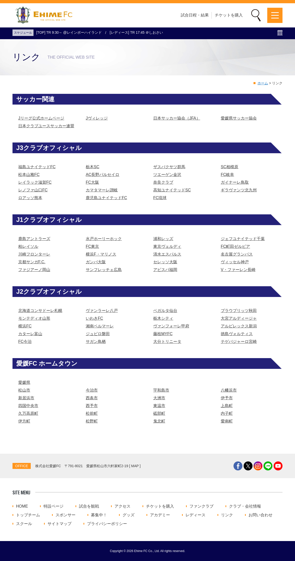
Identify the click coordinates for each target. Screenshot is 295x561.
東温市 (159, 406)
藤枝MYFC (162, 334)
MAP (135, 466)
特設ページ (54, 506)
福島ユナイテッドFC (37, 167)
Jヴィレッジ (97, 118)
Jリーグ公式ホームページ (41, 118)
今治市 (92, 390)
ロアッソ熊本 (30, 198)
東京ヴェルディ (167, 246)
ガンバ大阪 (96, 262)
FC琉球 (159, 198)
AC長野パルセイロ (102, 174)
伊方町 (24, 421)
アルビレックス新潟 (239, 326)
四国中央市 (28, 406)
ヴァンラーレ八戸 (102, 310)
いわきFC (94, 318)
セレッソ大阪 (165, 262)
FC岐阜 (227, 174)
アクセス (122, 506)
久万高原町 (28, 413)
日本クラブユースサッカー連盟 (46, 126)
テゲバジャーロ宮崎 (239, 341)
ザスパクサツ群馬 (169, 167)
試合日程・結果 (195, 15)
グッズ (128, 515)
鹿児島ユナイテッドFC (106, 198)
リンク (227, 515)
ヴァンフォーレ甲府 (171, 326)
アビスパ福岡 (165, 270)
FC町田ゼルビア (235, 246)
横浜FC (25, 326)
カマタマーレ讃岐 (102, 190)
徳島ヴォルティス (237, 334)
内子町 (227, 413)
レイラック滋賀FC (35, 182)
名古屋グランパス (237, 254)
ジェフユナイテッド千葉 (243, 239)
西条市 (92, 398)
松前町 (92, 413)
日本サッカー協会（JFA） (176, 118)
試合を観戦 (89, 506)
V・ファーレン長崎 (238, 270)
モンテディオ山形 (34, 318)
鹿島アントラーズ (34, 239)
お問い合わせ (260, 515)
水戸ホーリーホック (104, 239)
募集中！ (99, 515)
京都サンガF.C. (31, 262)
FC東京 (92, 246)
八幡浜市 (229, 390)
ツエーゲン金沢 (167, 174)
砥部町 (159, 413)
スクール (24, 524)
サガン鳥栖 (96, 341)
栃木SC (92, 167)
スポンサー (66, 515)
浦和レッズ (163, 239)
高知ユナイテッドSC (172, 190)
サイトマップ (60, 524)
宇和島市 (161, 390)
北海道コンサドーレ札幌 (40, 310)
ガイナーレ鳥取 (235, 182)
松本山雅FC (29, 174)
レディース (196, 515)
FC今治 (25, 341)
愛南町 (227, 421)
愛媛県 (24, 382)
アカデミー (160, 515)
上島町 (227, 406)
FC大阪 (92, 182)
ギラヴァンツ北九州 (239, 190)
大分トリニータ (167, 341)
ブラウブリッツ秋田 (239, 310)
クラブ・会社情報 (245, 506)
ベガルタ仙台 (165, 310)
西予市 (92, 406)
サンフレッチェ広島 (104, 270)
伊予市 (227, 398)
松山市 (24, 390)
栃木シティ (163, 318)
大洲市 (159, 398)
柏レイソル (28, 246)
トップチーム (28, 515)
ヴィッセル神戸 (235, 262)
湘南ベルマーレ (100, 326)
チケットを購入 (229, 15)
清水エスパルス (167, 254)
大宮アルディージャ (239, 318)
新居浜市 (26, 398)
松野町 (92, 421)
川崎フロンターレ (34, 254)
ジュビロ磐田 (98, 334)
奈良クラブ (163, 182)
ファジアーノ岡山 (34, 270)
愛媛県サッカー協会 (239, 118)
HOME (22, 506)
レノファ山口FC (33, 190)
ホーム (263, 83)
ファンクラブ (202, 506)
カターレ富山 (30, 334)
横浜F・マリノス (101, 254)
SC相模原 (229, 167)
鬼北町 (159, 421)
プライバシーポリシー (107, 524)
